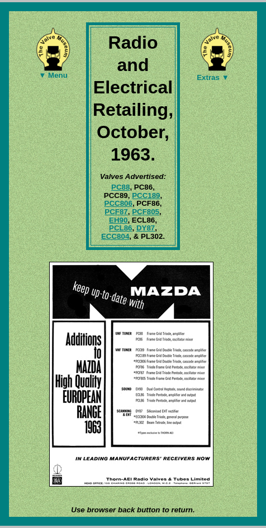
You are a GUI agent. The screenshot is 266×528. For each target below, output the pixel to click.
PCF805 (145, 212)
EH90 (118, 220)
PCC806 (118, 203)
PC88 (120, 187)
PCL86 (120, 228)
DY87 (145, 228)
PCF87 (115, 212)
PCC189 (146, 195)
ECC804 (115, 236)
